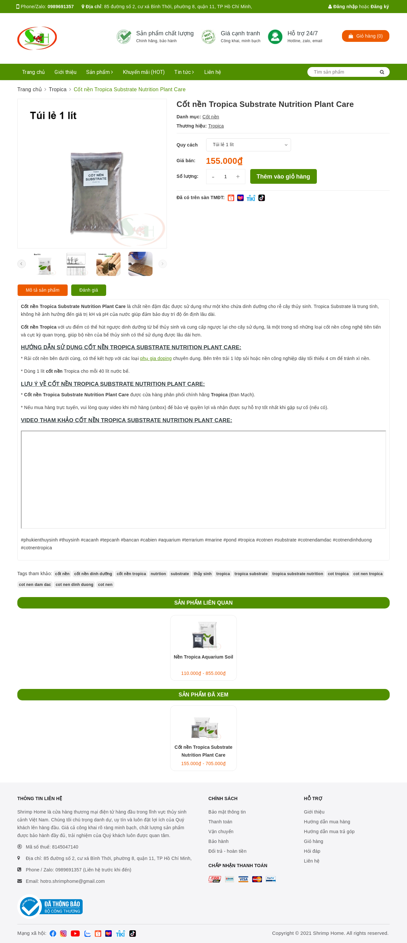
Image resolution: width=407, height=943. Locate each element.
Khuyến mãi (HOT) (144, 72)
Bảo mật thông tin (227, 811)
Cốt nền (211, 116)
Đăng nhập (343, 6)
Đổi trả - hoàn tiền (227, 851)
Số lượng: (188, 176)
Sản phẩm (99, 72)
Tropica (216, 126)
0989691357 (61, 6)
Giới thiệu (65, 72)
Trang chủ (33, 72)
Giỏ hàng (313, 841)
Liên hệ (212, 72)
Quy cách (187, 144)
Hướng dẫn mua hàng (327, 821)
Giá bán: (186, 160)
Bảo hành (218, 841)
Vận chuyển (221, 831)
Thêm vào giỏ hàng (283, 176)
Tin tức (184, 72)
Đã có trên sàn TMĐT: (201, 197)
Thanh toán (220, 821)
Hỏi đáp (312, 851)
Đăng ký (380, 6)
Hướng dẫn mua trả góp (329, 831)
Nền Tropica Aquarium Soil (203, 657)
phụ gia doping (156, 358)
